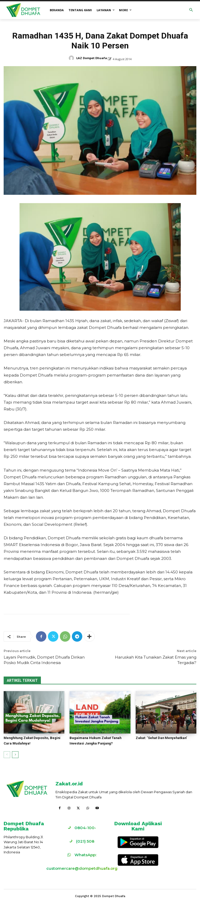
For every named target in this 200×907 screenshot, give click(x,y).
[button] (191, 10)
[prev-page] (7, 754)
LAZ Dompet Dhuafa (91, 58)
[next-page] (15, 754)
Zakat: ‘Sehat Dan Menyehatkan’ (162, 738)
